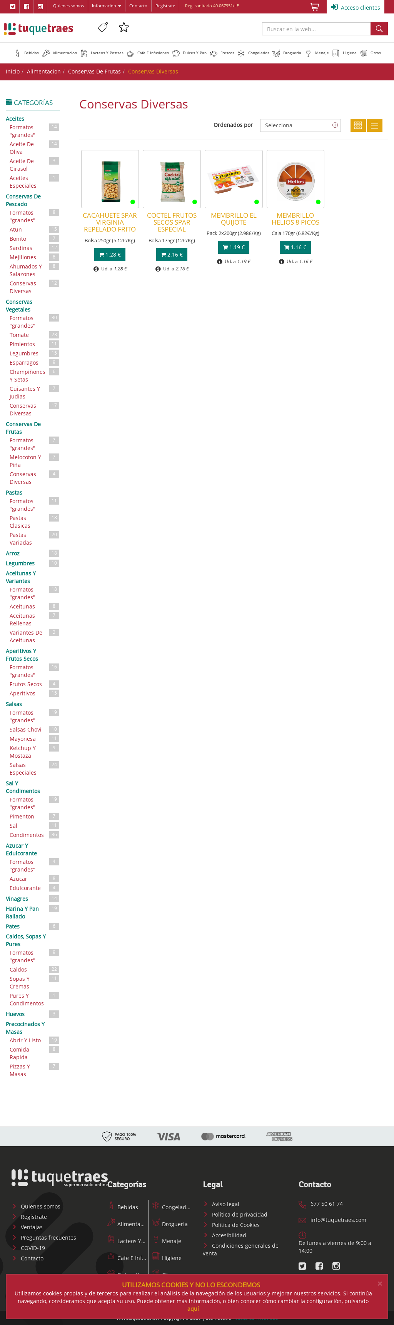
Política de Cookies (231, 1224)
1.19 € (234, 247)
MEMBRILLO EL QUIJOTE (234, 219)
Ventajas (27, 1227)
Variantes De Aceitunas (35, 636)
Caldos (35, 969)
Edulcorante (35, 887)
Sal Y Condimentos (23, 787)
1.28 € (110, 254)
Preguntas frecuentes (44, 1237)
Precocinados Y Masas (25, 1027)
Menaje (166, 1241)
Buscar (379, 28)
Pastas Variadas (35, 538)
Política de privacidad (235, 1214)
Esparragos (35, 362)
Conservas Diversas (35, 287)
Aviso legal (221, 1204)
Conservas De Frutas (94, 71)
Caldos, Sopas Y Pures (26, 940)
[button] (26, 52)
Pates (33, 926)
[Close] (379, 1284)
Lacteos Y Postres (134, 1241)
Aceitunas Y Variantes (21, 577)
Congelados (172, 1207)
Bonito (35, 238)
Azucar (35, 878)
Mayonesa (35, 738)
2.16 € (172, 254)
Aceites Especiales (35, 181)
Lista (374, 125)
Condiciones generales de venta (241, 1249)
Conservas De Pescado (23, 200)
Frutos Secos (35, 684)
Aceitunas (35, 606)
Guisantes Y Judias (35, 392)
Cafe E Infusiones (134, 1258)
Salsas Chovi (35, 729)
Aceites (15, 118)
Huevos (33, 1014)
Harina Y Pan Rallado (33, 912)
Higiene (167, 1258)
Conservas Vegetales (19, 305)
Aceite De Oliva (35, 147)
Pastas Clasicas (35, 521)
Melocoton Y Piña (35, 460)
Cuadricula (358, 125)
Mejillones (35, 257)
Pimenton (35, 816)
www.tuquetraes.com (38, 28)
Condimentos (35, 834)
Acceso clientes (355, 7)
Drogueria (170, 1224)
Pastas (14, 492)
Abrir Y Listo (35, 1040)
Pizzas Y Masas (35, 1070)
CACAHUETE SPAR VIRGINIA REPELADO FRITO (110, 222)
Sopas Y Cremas (35, 982)
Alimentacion (44, 71)
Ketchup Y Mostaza (35, 751)
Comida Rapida (35, 1053)
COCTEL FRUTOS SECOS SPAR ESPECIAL (172, 222)
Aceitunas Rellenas (35, 619)
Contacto (138, 5)
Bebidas (122, 1207)
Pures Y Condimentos (35, 999)
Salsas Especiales (35, 768)
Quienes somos (68, 5)
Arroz (33, 553)
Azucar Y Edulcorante (21, 849)
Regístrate (165, 5)
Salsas (14, 704)
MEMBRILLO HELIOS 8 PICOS (295, 219)
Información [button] (106, 5)
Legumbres (35, 353)
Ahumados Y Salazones (35, 270)
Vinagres (33, 898)
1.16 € (295, 247)
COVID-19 (28, 1248)
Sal (35, 825)
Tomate (35, 334)
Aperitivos (35, 693)
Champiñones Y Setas (35, 375)
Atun (35, 229)
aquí (193, 1308)
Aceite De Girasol (35, 164)
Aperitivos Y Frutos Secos (22, 654)
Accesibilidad (224, 1235)
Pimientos (35, 344)
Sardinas (35, 247)
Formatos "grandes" (35, 130)
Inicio (13, 71)
